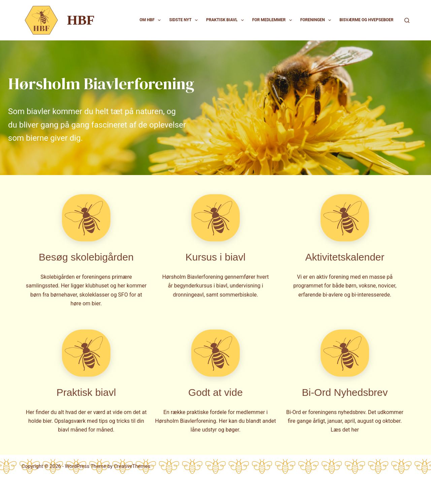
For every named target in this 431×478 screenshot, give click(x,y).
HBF (81, 20)
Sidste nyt (184, 20)
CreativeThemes (132, 466)
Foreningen (317, 20)
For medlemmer (273, 20)
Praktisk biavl (226, 20)
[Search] (406, 20)
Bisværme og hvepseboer (366, 20)
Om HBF (152, 20)
